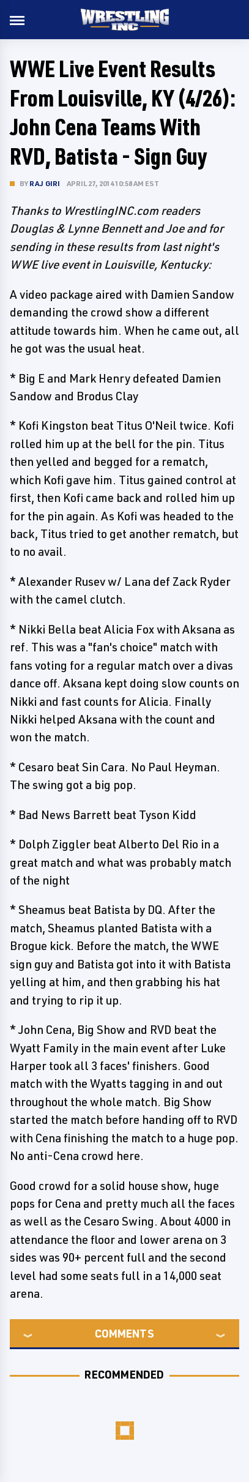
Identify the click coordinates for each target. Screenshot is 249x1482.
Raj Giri (45, 183)
